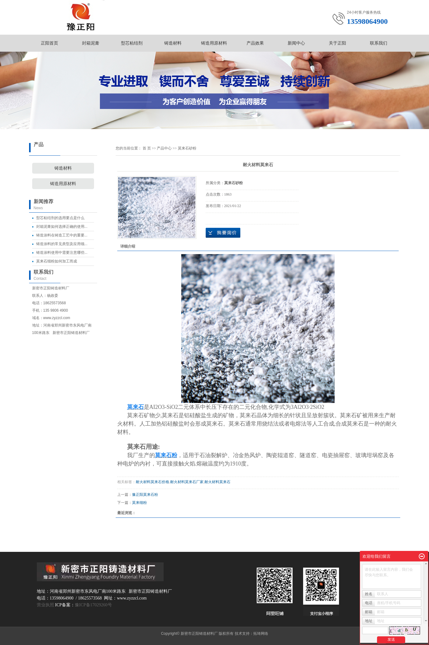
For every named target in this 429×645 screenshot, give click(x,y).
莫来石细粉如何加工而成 (56, 261)
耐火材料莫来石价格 (152, 482)
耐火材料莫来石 (217, 482)
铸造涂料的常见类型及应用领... (62, 244)
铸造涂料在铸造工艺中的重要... (62, 235)
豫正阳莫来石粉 (145, 494)
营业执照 (45, 605)
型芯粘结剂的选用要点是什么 (60, 218)
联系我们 (378, 43)
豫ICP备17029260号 (93, 605)
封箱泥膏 (90, 43)
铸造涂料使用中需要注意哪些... (62, 252)
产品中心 (164, 148)
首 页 (147, 148)
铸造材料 (173, 43)
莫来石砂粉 (187, 148)
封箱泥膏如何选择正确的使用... (62, 226)
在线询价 (223, 233)
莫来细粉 (139, 502)
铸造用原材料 (214, 43)
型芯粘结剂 (132, 43)
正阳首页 (49, 43)
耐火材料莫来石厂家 (187, 482)
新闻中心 (296, 43)
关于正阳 (337, 43)
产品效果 (255, 43)
